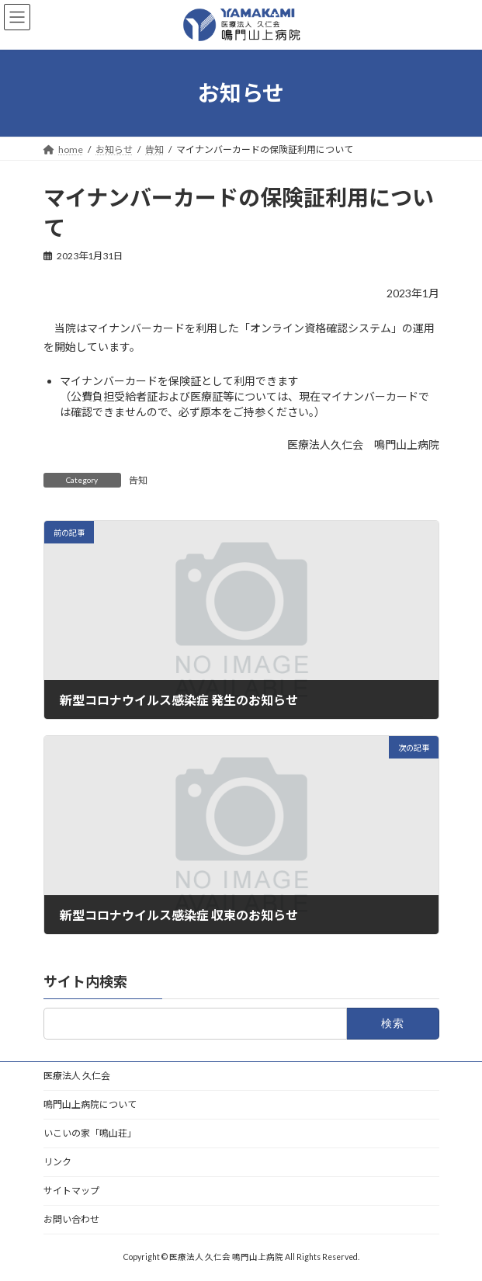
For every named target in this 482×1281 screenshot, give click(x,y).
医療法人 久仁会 (76, 1075)
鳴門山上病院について (90, 1104)
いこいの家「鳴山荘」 (90, 1133)
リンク (57, 1162)
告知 (138, 480)
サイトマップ (71, 1190)
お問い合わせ (71, 1219)
